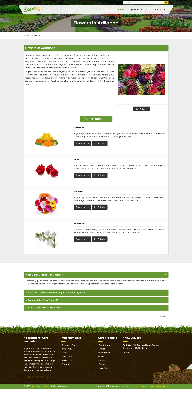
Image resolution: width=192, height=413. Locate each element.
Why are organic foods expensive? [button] (43, 307)
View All (163, 316)
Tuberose (79, 223)
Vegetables (104, 352)
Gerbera (78, 191)
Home (120, 9)
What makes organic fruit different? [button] (44, 274)
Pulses (101, 348)
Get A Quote (142, 109)
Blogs (64, 352)
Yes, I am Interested (96, 119)
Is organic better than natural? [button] (42, 300)
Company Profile (69, 345)
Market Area (67, 360)
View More (103, 368)
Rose (76, 159)
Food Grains (104, 345)
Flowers (102, 364)
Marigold (79, 127)
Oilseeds (102, 360)
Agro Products (138, 9)
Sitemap (65, 364)
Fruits (101, 356)
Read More (82, 143)
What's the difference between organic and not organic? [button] (55, 292)
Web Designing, (129, 386)
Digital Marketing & (144, 386)
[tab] (96, 275)
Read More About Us (38, 376)
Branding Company (160, 386)
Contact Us (159, 9)
